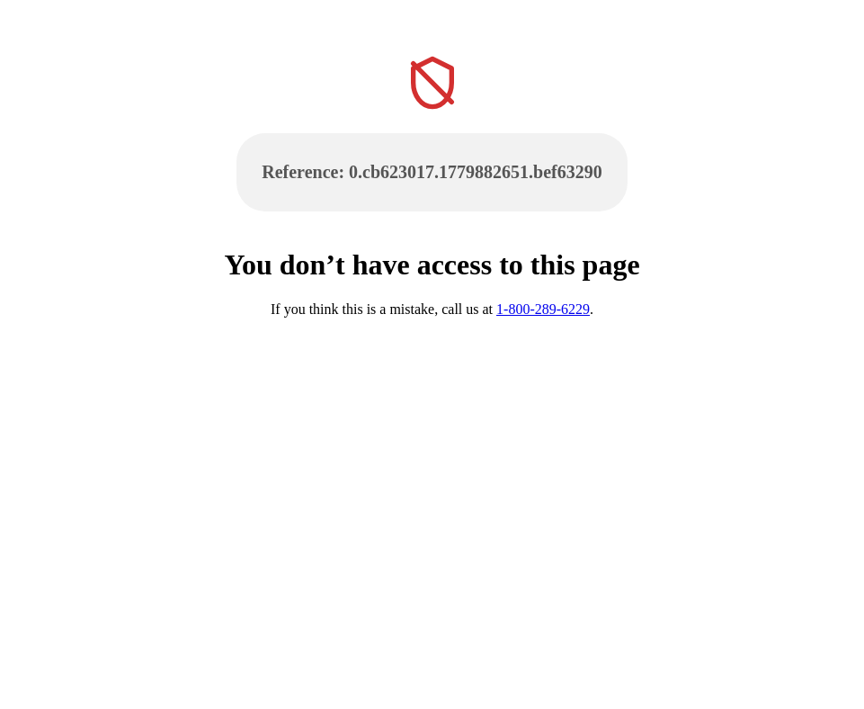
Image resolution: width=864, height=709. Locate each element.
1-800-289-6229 (543, 309)
